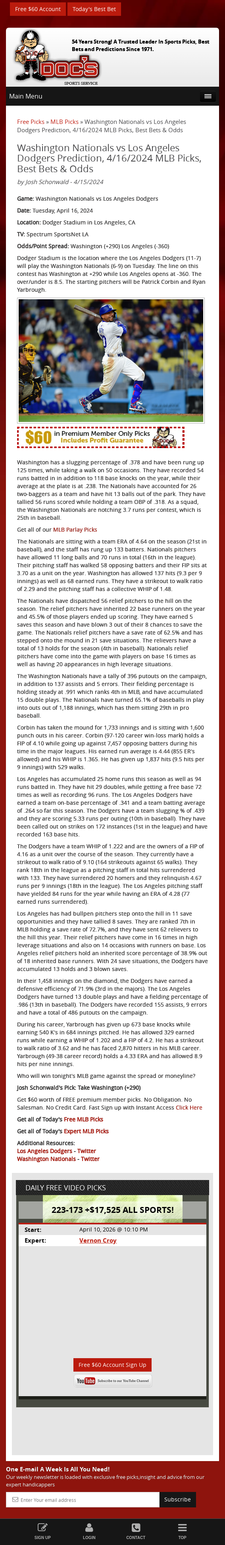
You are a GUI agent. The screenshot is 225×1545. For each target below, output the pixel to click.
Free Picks (30, 121)
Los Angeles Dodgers (44, 1151)
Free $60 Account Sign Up (112, 1364)
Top (182, 1531)
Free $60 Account (38, 9)
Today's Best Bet (94, 9)
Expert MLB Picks (86, 1131)
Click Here (189, 1107)
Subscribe (177, 1499)
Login (89, 1531)
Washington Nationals (46, 1159)
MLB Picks (64, 121)
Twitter (86, 1151)
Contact (135, 1531)
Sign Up (42, 1531)
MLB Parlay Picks (75, 529)
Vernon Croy (98, 1240)
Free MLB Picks (83, 1119)
